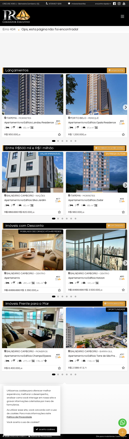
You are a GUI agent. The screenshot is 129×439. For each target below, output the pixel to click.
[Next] (125, 107)
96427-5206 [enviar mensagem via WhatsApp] (55, 4)
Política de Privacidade (41, 436)
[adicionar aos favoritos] (60, 135)
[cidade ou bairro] (94, 53)
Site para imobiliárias (105, 436)
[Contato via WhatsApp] (122, 423)
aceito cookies (45, 429)
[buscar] (119, 53)
